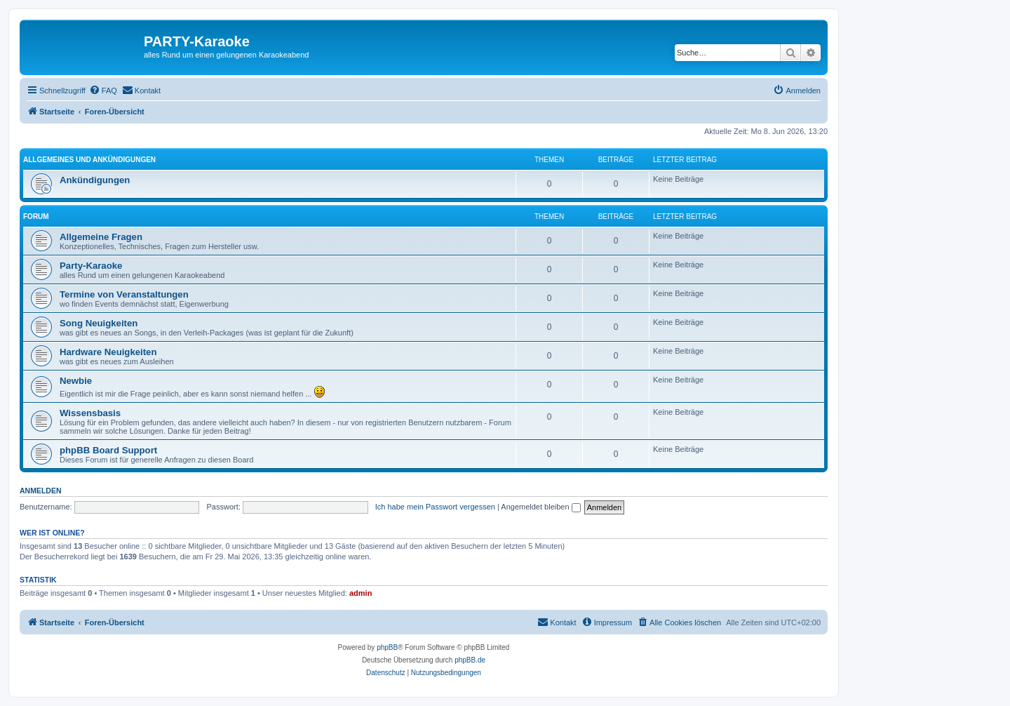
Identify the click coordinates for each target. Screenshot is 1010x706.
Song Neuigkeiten (98, 323)
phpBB (387, 647)
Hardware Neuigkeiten (108, 352)
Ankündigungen (95, 180)
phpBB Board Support (108, 450)
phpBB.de (469, 660)
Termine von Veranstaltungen (124, 294)
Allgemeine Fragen (101, 237)
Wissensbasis (90, 413)
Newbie (76, 380)
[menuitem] (103, 90)
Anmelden (41, 490)
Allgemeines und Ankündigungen (89, 160)
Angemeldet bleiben (540, 506)
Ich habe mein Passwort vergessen (435, 506)
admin (360, 593)
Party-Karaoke (91, 265)
